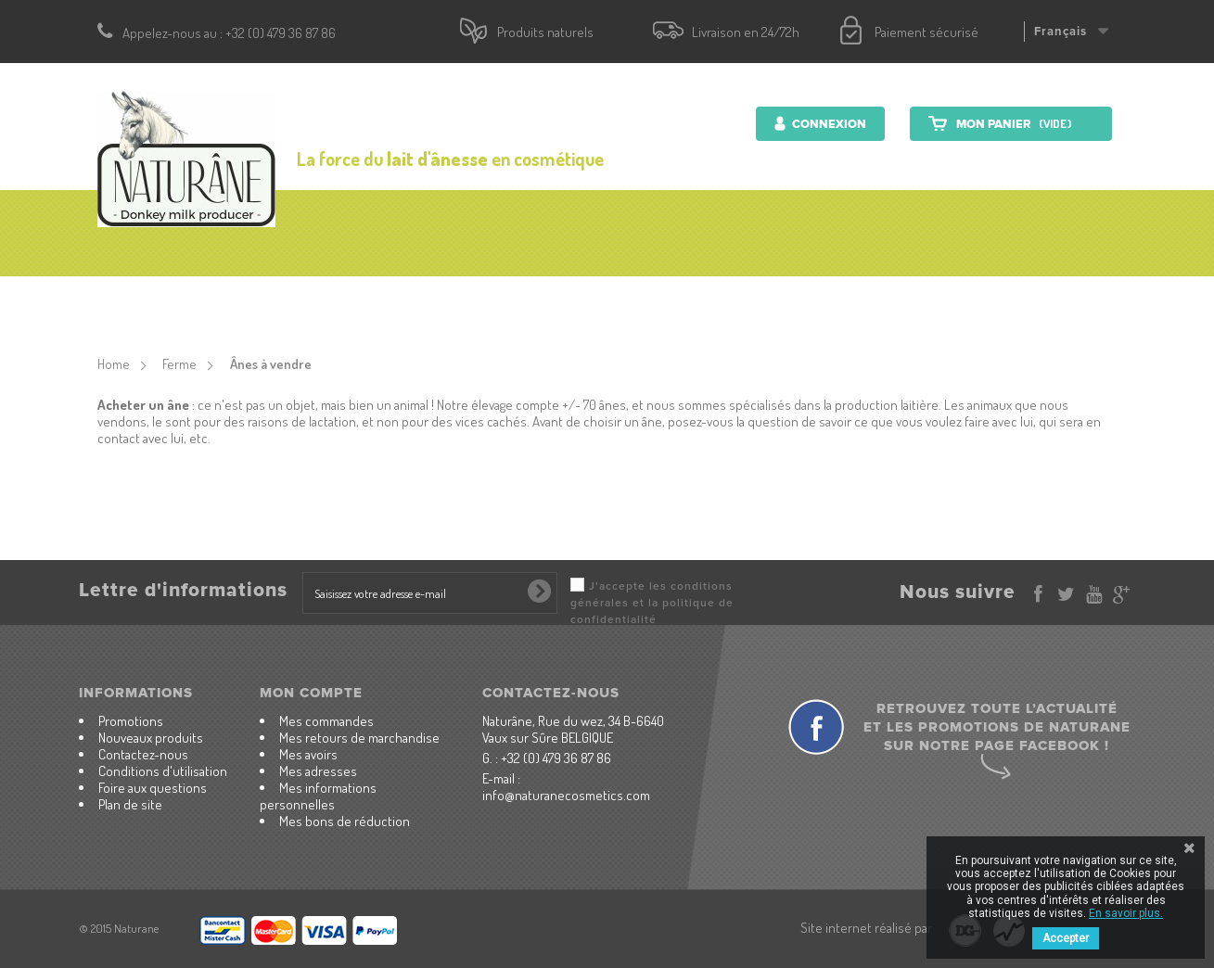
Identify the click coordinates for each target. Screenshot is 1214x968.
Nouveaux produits (150, 737)
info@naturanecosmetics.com (566, 795)
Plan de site (130, 804)
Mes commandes (326, 721)
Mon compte (311, 692)
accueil (227, 301)
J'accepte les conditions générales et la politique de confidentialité (652, 603)
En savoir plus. (1126, 913)
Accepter (1065, 938)
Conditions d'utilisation (162, 771)
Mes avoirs (308, 754)
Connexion (827, 124)
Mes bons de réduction (344, 821)
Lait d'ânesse (739, 301)
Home (113, 364)
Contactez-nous (953, 301)
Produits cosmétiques (370, 301)
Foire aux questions (152, 787)
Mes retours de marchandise (359, 737)
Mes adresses (318, 771)
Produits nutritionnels (572, 301)
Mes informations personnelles (318, 796)
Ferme (840, 301)
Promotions (130, 721)
